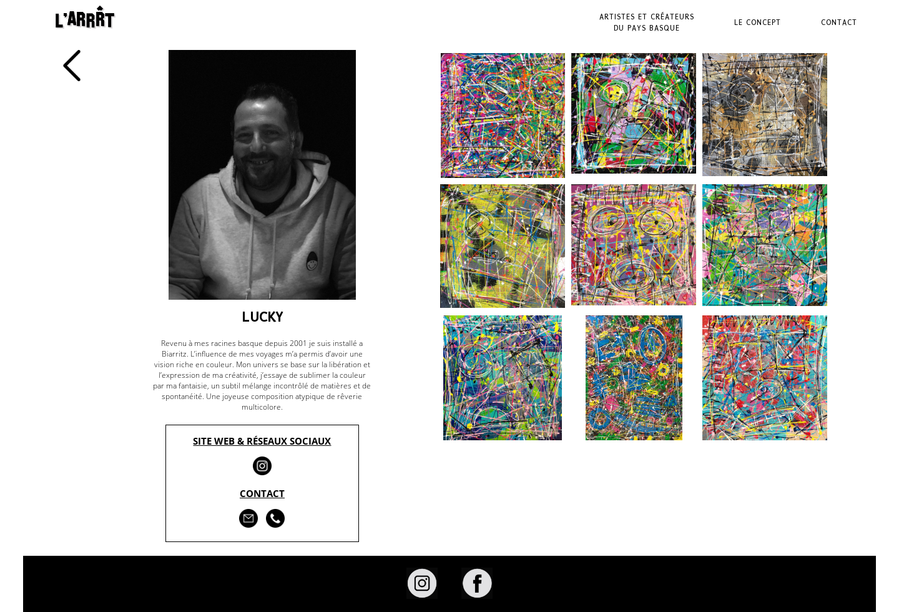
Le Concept (757, 22)
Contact (839, 22)
